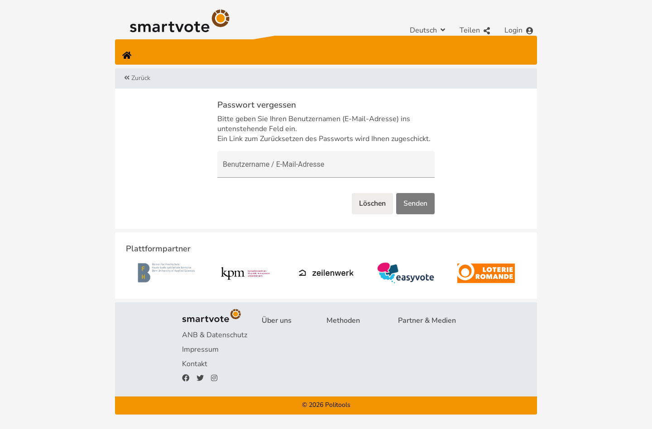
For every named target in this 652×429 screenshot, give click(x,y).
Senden (415, 204)
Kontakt (194, 364)
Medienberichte (423, 349)
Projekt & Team (287, 335)
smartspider (346, 364)
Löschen (370, 204)
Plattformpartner (425, 335)
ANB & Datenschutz (214, 335)
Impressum (200, 349)
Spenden (276, 378)
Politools (337, 405)
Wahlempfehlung (355, 349)
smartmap (343, 378)
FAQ (269, 349)
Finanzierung (282, 364)
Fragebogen (345, 335)
